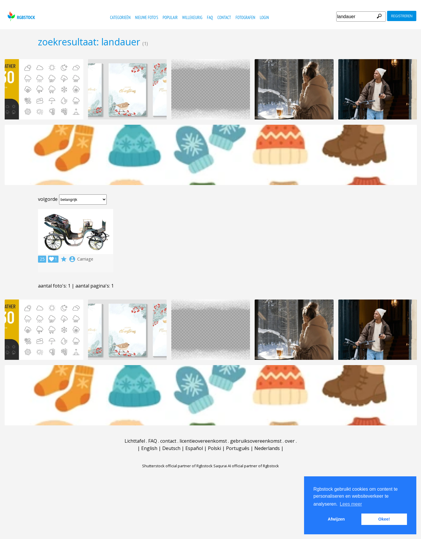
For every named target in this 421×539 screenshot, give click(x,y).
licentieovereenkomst (203, 441)
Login (264, 17)
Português (237, 448)
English (149, 448)
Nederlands (267, 448)
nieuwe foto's (146, 17)
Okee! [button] (384, 519)
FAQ (210, 17)
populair (170, 17)
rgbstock (20, 16)
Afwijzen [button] (336, 519)
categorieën (120, 17)
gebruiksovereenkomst (256, 441)
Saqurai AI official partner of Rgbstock (246, 465)
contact (224, 17)
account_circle (72, 259)
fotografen (245, 17)
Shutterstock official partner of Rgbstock (177, 465)
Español (194, 448)
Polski (214, 448)
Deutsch (171, 448)
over (290, 441)
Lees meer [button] (351, 504)
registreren (402, 15)
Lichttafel (135, 441)
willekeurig (192, 17)
